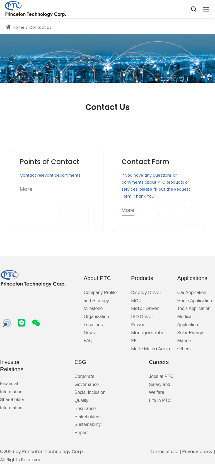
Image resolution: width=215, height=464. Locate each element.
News (89, 332)
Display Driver (146, 292)
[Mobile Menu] (206, 9)
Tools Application (194, 308)
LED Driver (142, 316)
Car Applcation (191, 292)
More (26, 189)
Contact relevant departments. (50, 175)
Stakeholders (87, 416)
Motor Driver (145, 308)
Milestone (93, 308)
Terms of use (164, 451)
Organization (96, 316)
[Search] (193, 9)
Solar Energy (190, 332)
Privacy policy (197, 451)
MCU (136, 300)
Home (15, 27)
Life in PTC (160, 400)
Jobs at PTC (161, 376)
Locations (93, 324)
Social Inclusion (89, 392)
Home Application (194, 300)
